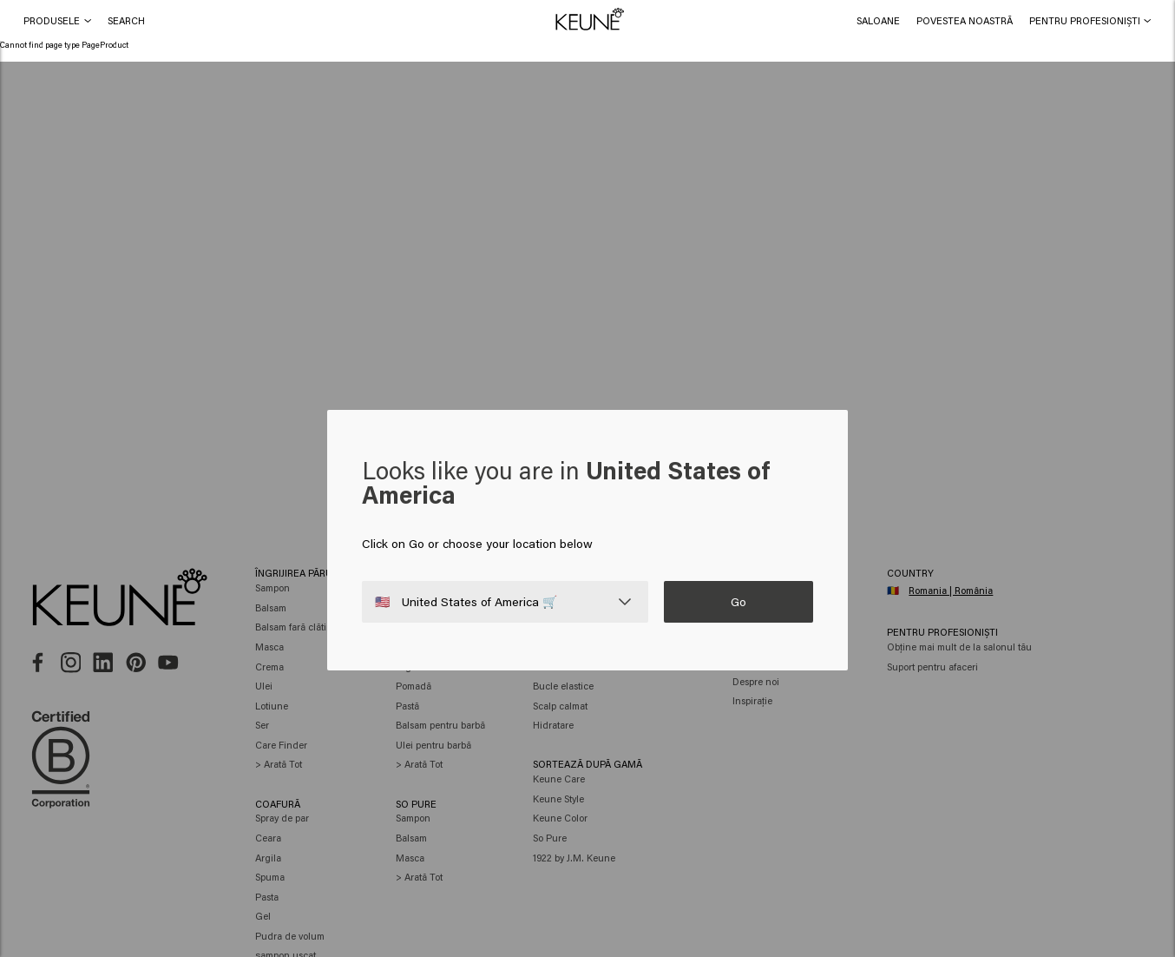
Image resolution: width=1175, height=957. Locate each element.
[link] (877, 20)
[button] (125, 20)
